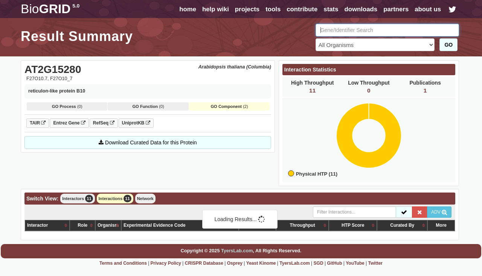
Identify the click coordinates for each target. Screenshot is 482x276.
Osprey (235, 263)
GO (448, 45)
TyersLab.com (237, 250)
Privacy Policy (166, 263)
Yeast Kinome (261, 263)
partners (396, 9)
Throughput (302, 225)
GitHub (334, 263)
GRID (50, 9)
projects (247, 9)
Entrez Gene (69, 123)
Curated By (402, 225)
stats (330, 9)
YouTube (355, 263)
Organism (108, 225)
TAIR (38, 123)
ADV (439, 212)
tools (273, 9)
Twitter (375, 263)
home (187, 9)
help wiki (215, 9)
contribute (302, 9)
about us (428, 9)
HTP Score (353, 225)
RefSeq (103, 123)
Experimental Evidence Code (155, 225)
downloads (360, 9)
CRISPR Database (204, 263)
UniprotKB (136, 123)
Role (82, 225)
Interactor (37, 225)
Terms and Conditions (123, 263)
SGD (318, 263)
